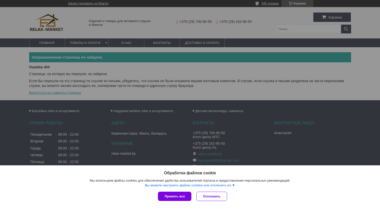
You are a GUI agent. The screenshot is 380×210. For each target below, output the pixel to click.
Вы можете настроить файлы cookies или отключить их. (188, 185)
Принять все (174, 196)
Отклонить (211, 196)
